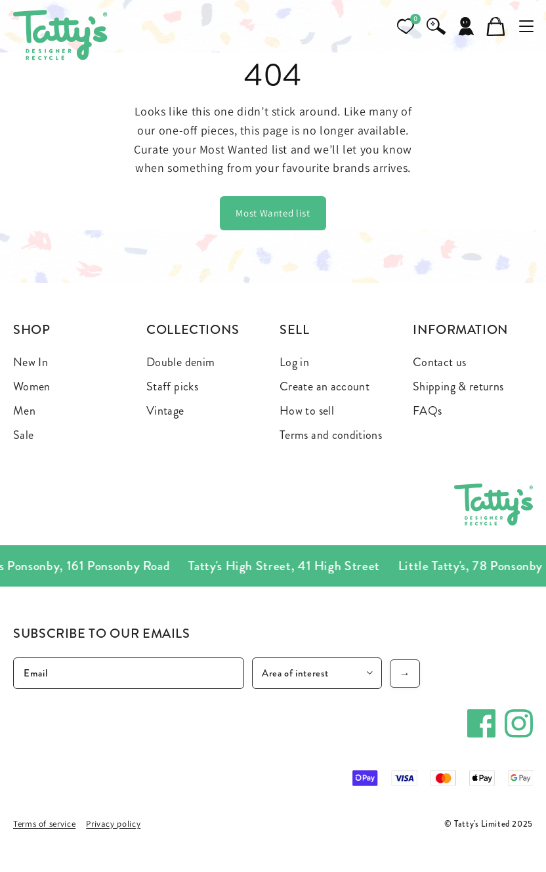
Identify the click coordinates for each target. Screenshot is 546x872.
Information (461, 329)
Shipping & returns (458, 386)
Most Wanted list (273, 213)
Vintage (165, 410)
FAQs (427, 410)
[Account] (466, 26)
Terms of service (44, 823)
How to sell (307, 410)
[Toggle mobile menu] (526, 26)
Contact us (440, 362)
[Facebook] (481, 723)
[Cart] (496, 26)
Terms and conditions (331, 435)
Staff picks (172, 386)
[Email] (128, 673)
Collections (193, 329)
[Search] (436, 26)
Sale (23, 435)
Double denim (180, 362)
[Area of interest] (317, 673)
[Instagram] (519, 723)
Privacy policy (113, 823)
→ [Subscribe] (405, 673)
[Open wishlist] (405, 26)
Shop (32, 329)
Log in (294, 362)
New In (30, 362)
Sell (295, 329)
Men (24, 410)
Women (32, 386)
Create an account (324, 386)
